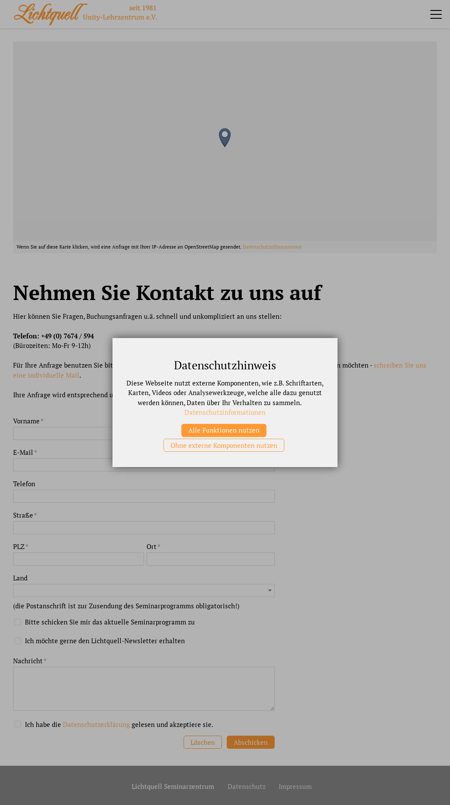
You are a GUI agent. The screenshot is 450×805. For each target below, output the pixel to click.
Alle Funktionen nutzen (223, 430)
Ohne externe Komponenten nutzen (223, 445)
